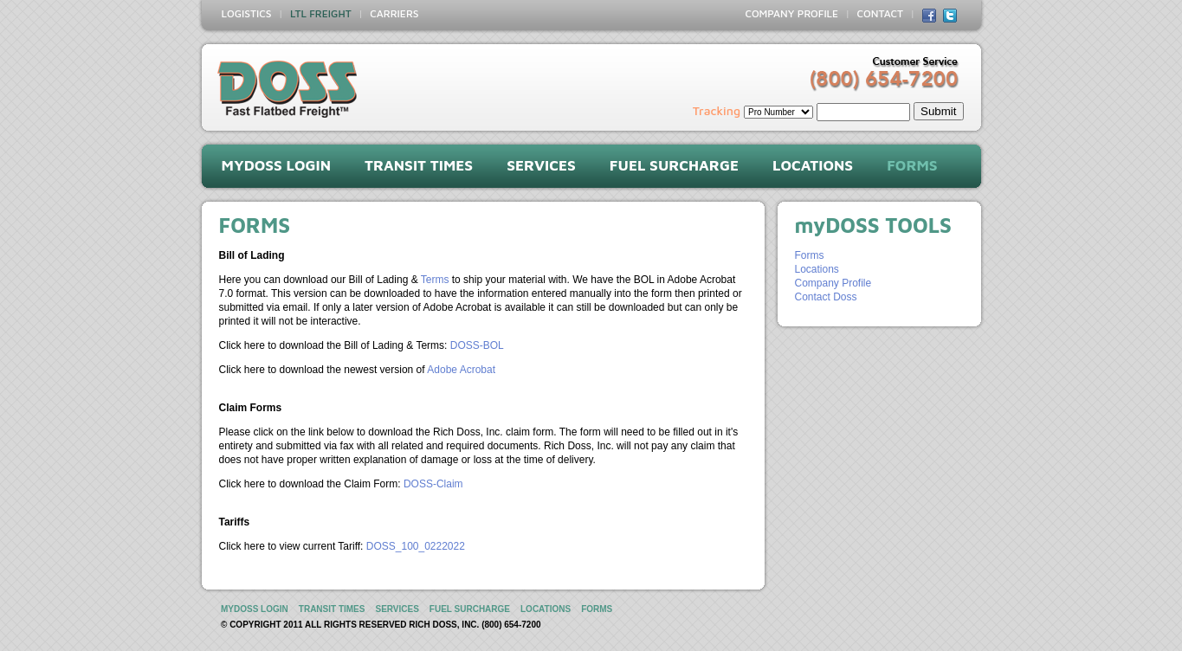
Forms (809, 255)
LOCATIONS (812, 165)
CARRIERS (394, 14)
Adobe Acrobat (461, 370)
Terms (435, 280)
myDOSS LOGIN (277, 165)
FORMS (912, 165)
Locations (817, 269)
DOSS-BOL (477, 345)
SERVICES (541, 165)
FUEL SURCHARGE (674, 165)
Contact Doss (826, 297)
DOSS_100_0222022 (415, 546)
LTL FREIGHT (321, 14)
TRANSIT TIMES (419, 165)
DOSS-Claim (433, 484)
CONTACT (880, 14)
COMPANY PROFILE (791, 14)
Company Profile (833, 283)
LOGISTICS (247, 14)
